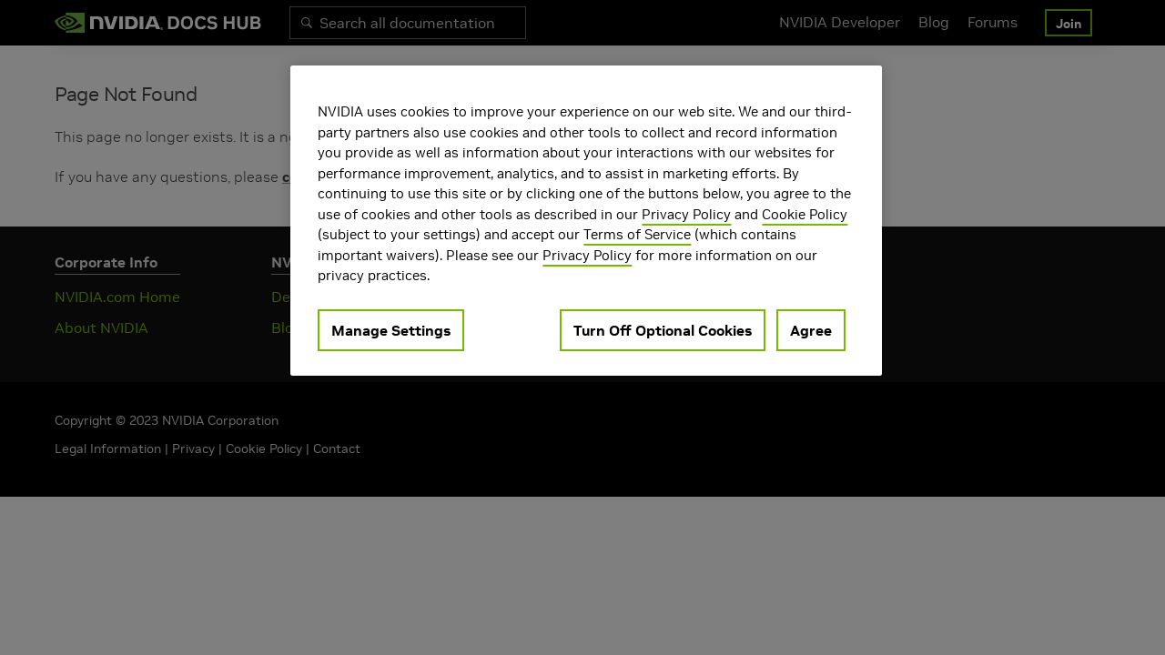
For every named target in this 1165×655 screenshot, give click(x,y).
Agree (811, 330)
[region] (586, 221)
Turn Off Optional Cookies (662, 330)
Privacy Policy (686, 214)
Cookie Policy (804, 214)
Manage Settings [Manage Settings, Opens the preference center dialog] (391, 330)
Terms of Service (637, 234)
